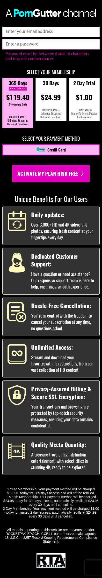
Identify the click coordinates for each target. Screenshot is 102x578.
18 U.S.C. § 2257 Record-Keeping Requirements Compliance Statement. (51, 539)
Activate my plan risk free (51, 173)
